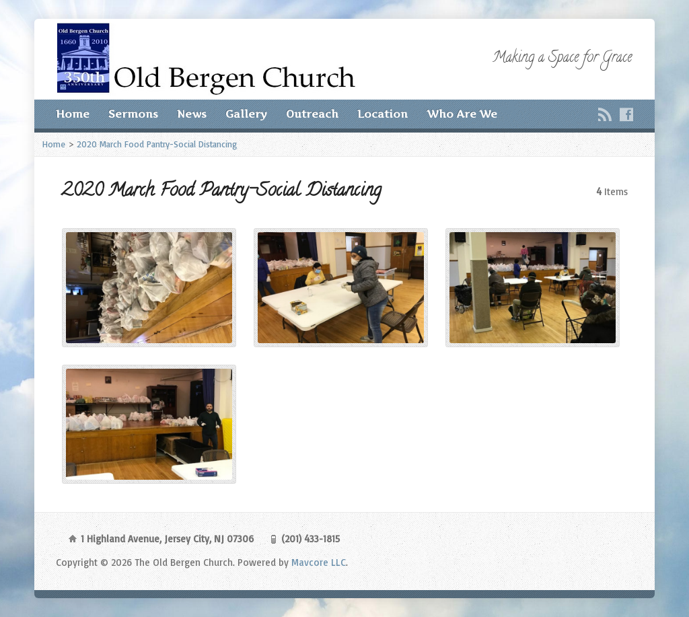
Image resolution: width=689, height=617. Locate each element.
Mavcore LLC (318, 562)
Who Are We (462, 114)
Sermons (133, 114)
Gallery (246, 114)
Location (382, 114)
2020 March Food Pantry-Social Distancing (157, 144)
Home (72, 114)
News (192, 114)
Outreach (312, 114)
